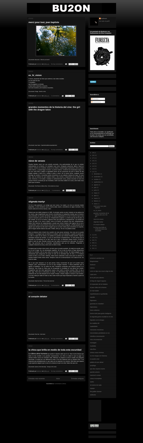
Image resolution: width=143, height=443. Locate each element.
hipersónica (93, 307)
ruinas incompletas (96, 378)
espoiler (92, 297)
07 (93, 245)
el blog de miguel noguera (98, 281)
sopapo (92, 388)
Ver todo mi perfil (104, 21)
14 (93, 166)
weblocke (93, 395)
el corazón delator (38, 296)
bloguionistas (94, 261)
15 (93, 163)
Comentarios (96, 102)
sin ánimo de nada (95, 385)
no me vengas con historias (98, 356)
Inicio (58, 378)
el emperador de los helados (99, 284)
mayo (96, 193)
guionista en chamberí (97, 304)
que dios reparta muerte (97, 369)
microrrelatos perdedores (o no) (100, 333)
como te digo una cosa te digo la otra (101, 271)
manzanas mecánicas (96, 330)
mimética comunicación (97, 336)
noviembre (97, 176)
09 (93, 240)
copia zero (93, 274)
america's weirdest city (97, 258)
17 (93, 158)
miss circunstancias (96, 339)
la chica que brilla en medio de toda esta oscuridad (55, 350)
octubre (96, 179)
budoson (104, 18)
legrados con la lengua (97, 320)
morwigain (93, 343)
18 (93, 155)
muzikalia (93, 346)
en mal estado (94, 291)
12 (93, 171)
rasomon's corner (95, 375)
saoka (92, 382)
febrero (96, 201)
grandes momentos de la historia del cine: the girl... (101, 214)
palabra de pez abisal (96, 362)
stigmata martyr (37, 201)
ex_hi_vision (35, 75)
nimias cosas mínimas (97, 352)
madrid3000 (93, 326)
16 (93, 160)
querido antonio (95, 372)
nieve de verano (37, 161)
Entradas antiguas (77, 378)
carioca (92, 268)
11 (93, 235)
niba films (93, 349)
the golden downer (95, 391)
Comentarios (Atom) (60, 383)
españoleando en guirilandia (98, 294)
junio (95, 190)
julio (95, 187)
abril (95, 195)
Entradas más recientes (37, 378)
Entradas (94, 99)
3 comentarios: (56, 190)
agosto (96, 185)
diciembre (97, 174)
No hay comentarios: (57, 64)
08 (93, 243)
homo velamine (95, 310)
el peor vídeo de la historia (98, 287)
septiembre (97, 182)
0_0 (91, 255)
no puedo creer (94, 359)
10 (93, 237)
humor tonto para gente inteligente (100, 313)
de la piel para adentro (97, 277)
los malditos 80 (94, 323)
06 (93, 248)
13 (93, 169)
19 (93, 152)
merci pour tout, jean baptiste (44, 22)
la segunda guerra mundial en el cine (101, 317)
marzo (96, 198)
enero (96, 204)
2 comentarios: (55, 96)
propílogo (93, 365)
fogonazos (93, 300)
